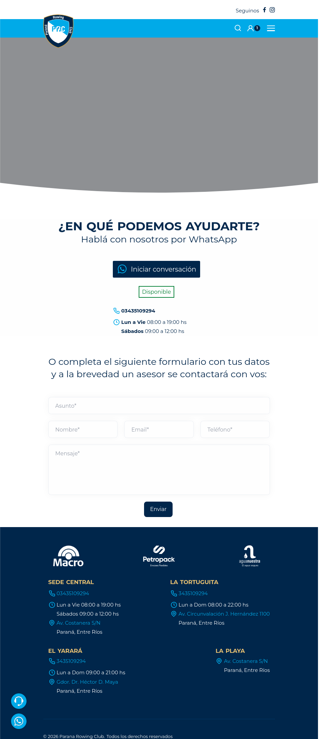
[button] (253, 28)
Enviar (158, 489)
